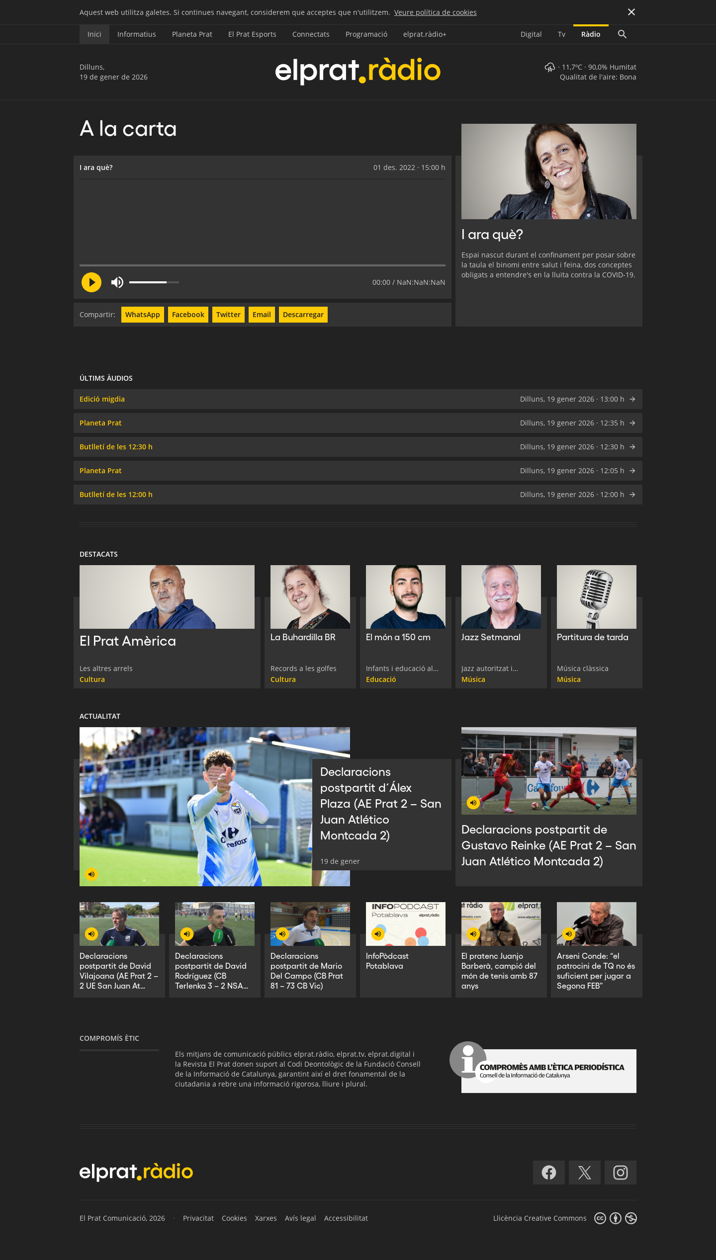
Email (262, 314)
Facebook (188, 314)
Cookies (234, 1218)
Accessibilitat (346, 1218)
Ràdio (591, 34)
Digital (531, 34)
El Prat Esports (252, 34)
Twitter (228, 314)
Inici (94, 34)
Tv (561, 34)
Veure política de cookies (435, 12)
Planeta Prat (192, 34)
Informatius (136, 34)
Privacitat (198, 1218)
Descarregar (303, 314)
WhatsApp (142, 314)
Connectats (311, 34)
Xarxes (266, 1218)
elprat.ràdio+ (425, 34)
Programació (366, 34)
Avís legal (300, 1218)
